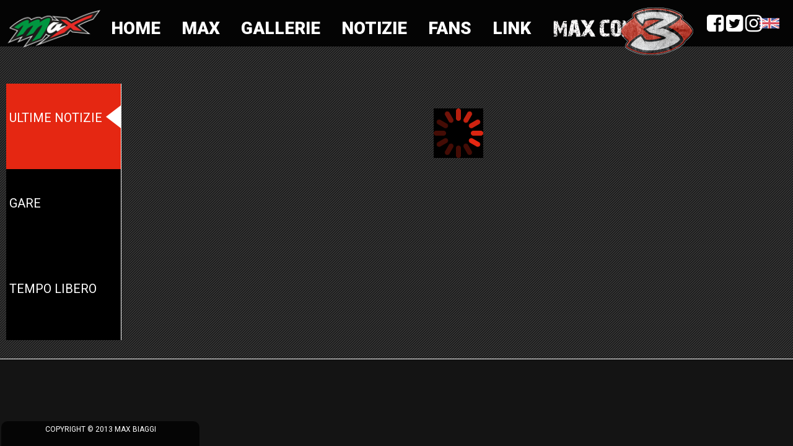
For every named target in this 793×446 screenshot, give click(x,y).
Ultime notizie (55, 117)
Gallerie (280, 28)
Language (769, 23)
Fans (449, 28)
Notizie (374, 28)
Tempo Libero (53, 288)
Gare (25, 203)
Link (512, 28)
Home (135, 28)
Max (201, 28)
